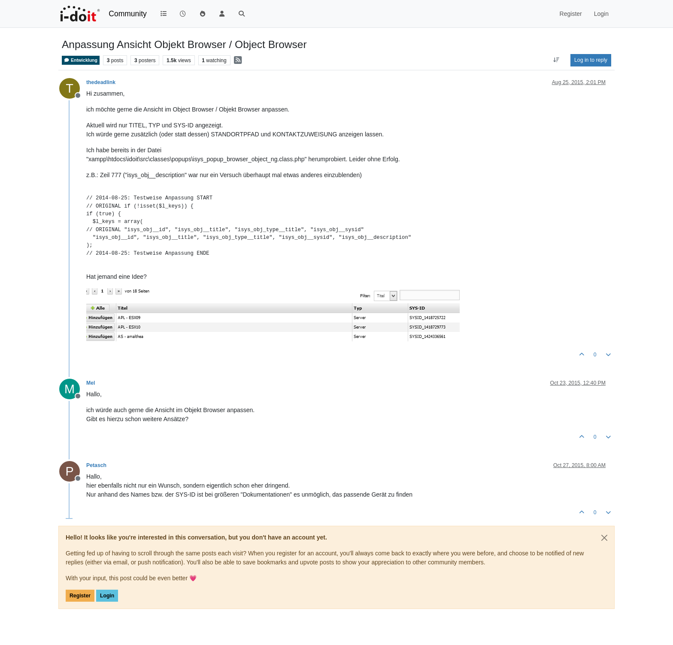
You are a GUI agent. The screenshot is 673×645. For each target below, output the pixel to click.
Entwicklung (80, 60)
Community (128, 13)
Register (80, 596)
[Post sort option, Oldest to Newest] (556, 60)
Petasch (96, 465)
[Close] (604, 537)
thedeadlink (100, 82)
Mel (90, 383)
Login (107, 596)
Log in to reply (590, 60)
